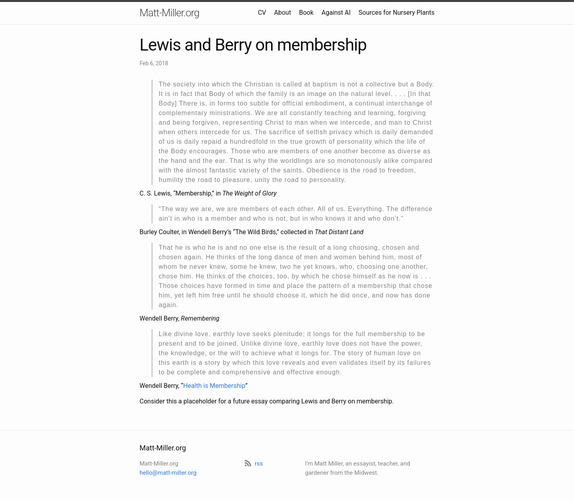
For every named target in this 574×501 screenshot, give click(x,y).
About (282, 12)
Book (306, 12)
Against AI (335, 12)
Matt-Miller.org (169, 13)
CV (262, 12)
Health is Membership (214, 385)
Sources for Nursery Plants (396, 12)
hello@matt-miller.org (168, 472)
